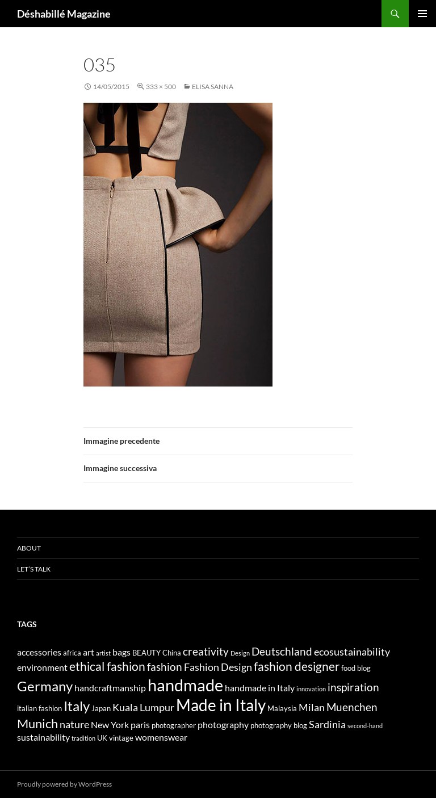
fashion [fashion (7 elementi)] (164, 666)
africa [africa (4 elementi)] (72, 652)
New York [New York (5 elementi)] (110, 724)
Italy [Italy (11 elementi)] (77, 706)
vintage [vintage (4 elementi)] (121, 737)
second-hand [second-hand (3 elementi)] (365, 725)
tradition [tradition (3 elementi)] (83, 738)
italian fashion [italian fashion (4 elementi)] (39, 708)
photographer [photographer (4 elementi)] (174, 725)
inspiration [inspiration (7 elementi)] (353, 687)
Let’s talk (34, 569)
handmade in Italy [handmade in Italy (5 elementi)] (260, 687)
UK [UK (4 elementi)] (102, 737)
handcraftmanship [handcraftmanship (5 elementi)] (110, 687)
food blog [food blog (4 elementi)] (356, 668)
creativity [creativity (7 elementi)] (206, 651)
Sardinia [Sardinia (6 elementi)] (327, 724)
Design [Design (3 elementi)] (240, 653)
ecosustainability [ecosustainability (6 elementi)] (352, 652)
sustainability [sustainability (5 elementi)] (43, 737)
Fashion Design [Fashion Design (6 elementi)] (218, 667)
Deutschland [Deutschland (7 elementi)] (281, 651)
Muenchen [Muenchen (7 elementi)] (352, 706)
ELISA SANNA (212, 86)
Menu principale (422, 13)
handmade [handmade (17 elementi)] (185, 685)
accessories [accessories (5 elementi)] (39, 651)
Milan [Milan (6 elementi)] (312, 707)
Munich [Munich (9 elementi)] (37, 723)
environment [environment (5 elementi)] (42, 667)
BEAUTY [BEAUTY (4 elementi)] (146, 652)
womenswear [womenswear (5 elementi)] (161, 737)
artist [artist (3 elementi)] (103, 653)
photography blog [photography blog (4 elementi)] (278, 725)
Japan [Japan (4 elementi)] (101, 708)
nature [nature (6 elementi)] (74, 724)
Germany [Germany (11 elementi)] (45, 686)
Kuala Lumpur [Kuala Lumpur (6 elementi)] (143, 707)
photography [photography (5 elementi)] (223, 724)
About (29, 548)
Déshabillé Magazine (64, 13)
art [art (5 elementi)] (88, 651)
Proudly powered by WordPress (64, 784)
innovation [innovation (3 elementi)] (311, 688)
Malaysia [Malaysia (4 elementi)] (282, 708)
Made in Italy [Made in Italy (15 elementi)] (221, 705)
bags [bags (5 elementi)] (121, 651)
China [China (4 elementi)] (171, 652)
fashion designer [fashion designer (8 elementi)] (296, 666)
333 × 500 (161, 86)
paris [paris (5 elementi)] (140, 724)
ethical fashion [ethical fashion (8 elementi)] (107, 666)
